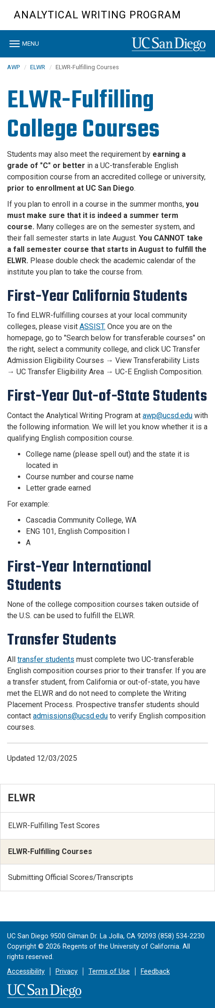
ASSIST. (92, 326)
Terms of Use (109, 972)
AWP (13, 67)
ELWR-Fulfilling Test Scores (54, 825)
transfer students (45, 659)
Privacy (67, 972)
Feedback (155, 972)
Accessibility (26, 972)
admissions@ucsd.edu (70, 715)
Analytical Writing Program (97, 15)
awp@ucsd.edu (167, 415)
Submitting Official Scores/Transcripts (70, 877)
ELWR (37, 67)
